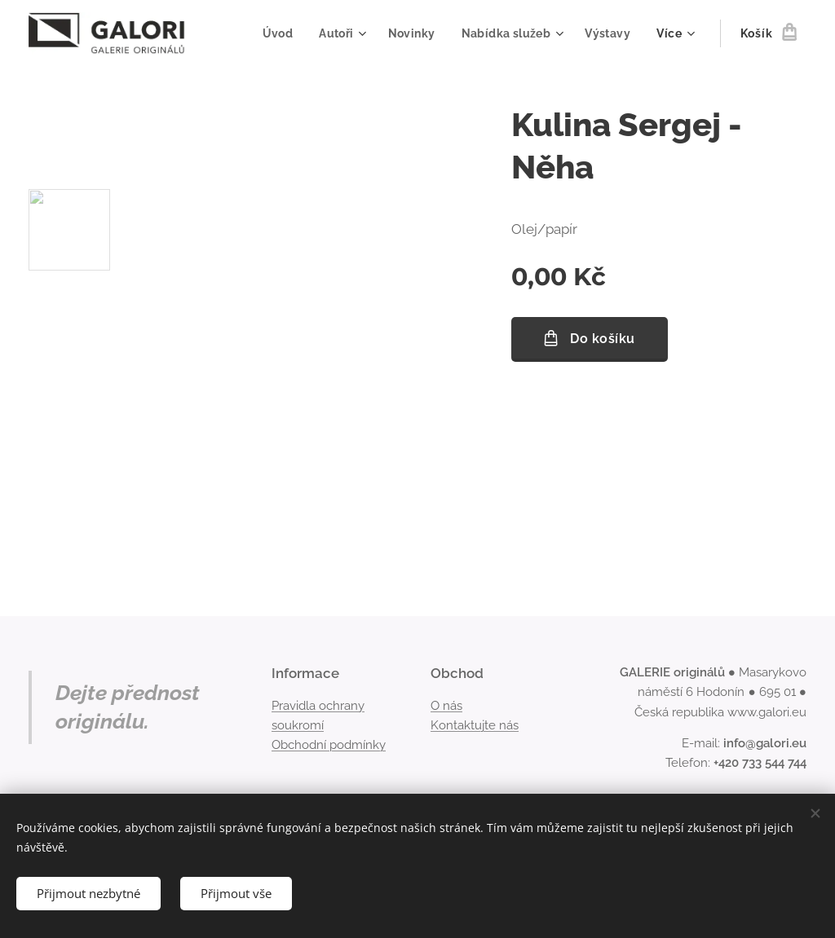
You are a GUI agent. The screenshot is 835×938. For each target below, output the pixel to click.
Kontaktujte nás (475, 725)
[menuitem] (273, 33)
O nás (446, 705)
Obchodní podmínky (329, 745)
